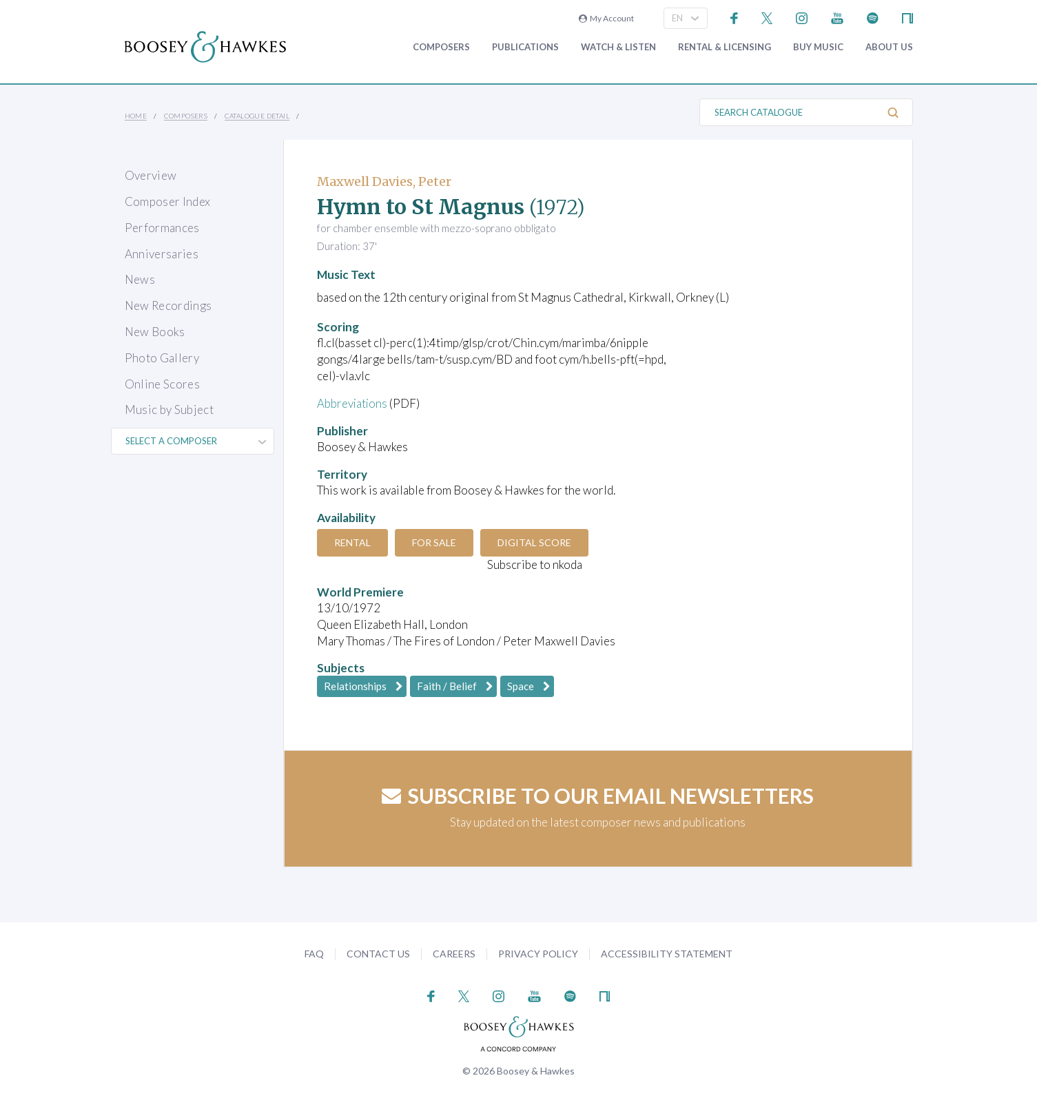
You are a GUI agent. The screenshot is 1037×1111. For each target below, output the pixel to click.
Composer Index (168, 201)
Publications (525, 47)
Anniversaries (161, 254)
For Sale (436, 542)
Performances (162, 227)
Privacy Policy (538, 953)
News (140, 279)
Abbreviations (353, 403)
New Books (155, 331)
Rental (353, 542)
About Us (889, 47)
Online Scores (162, 384)
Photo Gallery (162, 358)
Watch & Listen (618, 47)
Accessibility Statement (666, 953)
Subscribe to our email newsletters (598, 795)
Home (136, 116)
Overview (151, 175)
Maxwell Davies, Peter (384, 181)
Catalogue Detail (257, 116)
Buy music (818, 47)
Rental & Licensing (724, 47)
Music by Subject (169, 409)
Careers (454, 953)
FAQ (314, 953)
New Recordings (168, 305)
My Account (606, 18)
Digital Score (538, 542)
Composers (441, 47)
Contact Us (378, 953)
